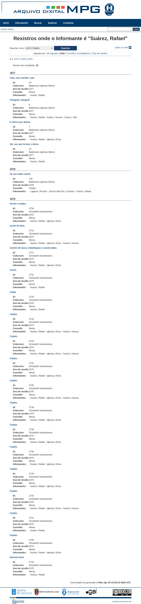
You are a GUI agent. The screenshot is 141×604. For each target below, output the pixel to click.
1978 (23, 59)
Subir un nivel (121, 47)
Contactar (68, 23)
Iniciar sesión (7, 29)
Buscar (38, 23)
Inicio (6, 23)
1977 (16, 59)
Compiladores (83, 53)
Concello (70, 53)
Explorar (52, 23)
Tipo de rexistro (99, 53)
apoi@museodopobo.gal (121, 601)
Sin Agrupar (52, 53)
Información (21, 23)
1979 (30, 59)
